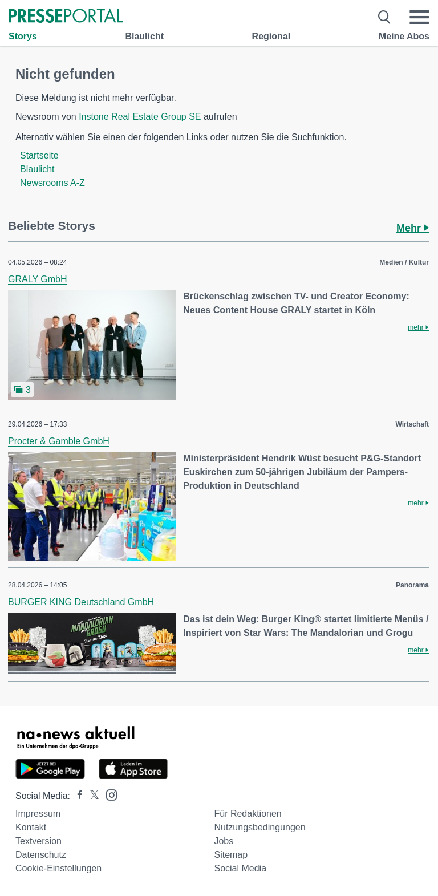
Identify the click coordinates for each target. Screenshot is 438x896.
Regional (271, 36)
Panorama (412, 585)
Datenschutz (40, 854)
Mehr (412, 228)
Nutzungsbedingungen (259, 827)
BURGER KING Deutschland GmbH (81, 602)
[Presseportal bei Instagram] (108, 794)
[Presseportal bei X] (91, 796)
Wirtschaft (412, 424)
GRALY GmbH (37, 279)
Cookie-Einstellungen (58, 868)
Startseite (39, 155)
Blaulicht (144, 36)
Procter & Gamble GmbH (59, 441)
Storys (23, 36)
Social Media (240, 868)
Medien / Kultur (404, 262)
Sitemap (231, 854)
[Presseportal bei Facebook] (76, 796)
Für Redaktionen (247, 813)
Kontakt (30, 827)
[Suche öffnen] (385, 17)
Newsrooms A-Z (52, 183)
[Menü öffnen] (419, 17)
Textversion (38, 841)
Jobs (223, 841)
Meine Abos (404, 36)
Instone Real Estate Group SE (140, 116)
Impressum (37, 813)
